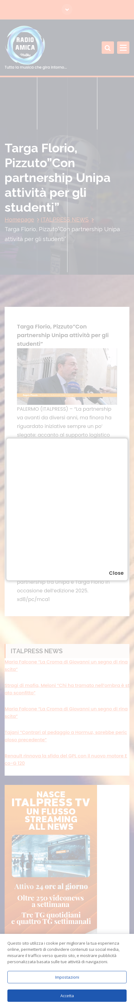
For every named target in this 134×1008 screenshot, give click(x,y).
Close (116, 573)
